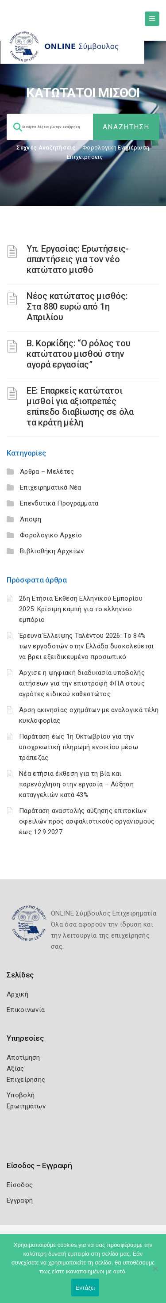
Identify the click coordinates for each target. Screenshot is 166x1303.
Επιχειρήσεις (85, 156)
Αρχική (17, 994)
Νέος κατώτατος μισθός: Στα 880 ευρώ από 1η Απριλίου (77, 306)
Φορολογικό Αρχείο (51, 535)
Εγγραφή (20, 1200)
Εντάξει (85, 1287)
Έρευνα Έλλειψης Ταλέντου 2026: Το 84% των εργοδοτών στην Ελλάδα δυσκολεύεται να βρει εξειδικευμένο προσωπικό (86, 646)
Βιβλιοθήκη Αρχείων (52, 551)
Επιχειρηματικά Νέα (50, 487)
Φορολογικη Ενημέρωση (115, 147)
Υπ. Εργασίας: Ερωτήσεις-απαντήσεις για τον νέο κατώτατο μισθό (78, 259)
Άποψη (31, 519)
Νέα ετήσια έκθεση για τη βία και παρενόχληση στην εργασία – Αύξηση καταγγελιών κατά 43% (76, 784)
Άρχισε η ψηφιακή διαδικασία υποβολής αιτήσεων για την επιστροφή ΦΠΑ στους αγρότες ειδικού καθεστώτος (82, 683)
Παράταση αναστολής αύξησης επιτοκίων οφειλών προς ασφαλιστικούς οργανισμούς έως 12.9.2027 (86, 821)
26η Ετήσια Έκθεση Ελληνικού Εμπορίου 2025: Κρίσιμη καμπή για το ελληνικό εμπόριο (81, 609)
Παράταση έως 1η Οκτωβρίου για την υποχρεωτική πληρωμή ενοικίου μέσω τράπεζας (78, 747)
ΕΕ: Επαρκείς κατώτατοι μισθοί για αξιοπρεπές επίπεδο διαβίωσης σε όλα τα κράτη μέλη (80, 406)
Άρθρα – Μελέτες (47, 471)
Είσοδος (20, 1185)
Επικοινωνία (26, 1010)
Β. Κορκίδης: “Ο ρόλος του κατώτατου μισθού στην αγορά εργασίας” (79, 354)
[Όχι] (155, 1273)
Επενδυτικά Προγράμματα (59, 503)
